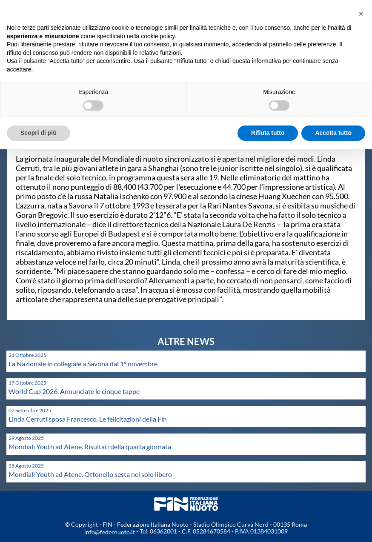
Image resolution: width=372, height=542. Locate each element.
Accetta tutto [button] (333, 132)
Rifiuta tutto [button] (268, 132)
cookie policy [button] (158, 36)
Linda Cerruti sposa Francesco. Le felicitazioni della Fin (88, 419)
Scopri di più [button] (38, 132)
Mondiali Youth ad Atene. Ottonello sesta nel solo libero (90, 474)
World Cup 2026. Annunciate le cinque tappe (74, 391)
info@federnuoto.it (109, 532)
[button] (361, 13)
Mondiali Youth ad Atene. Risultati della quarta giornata (90, 446)
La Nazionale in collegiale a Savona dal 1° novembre (83, 363)
